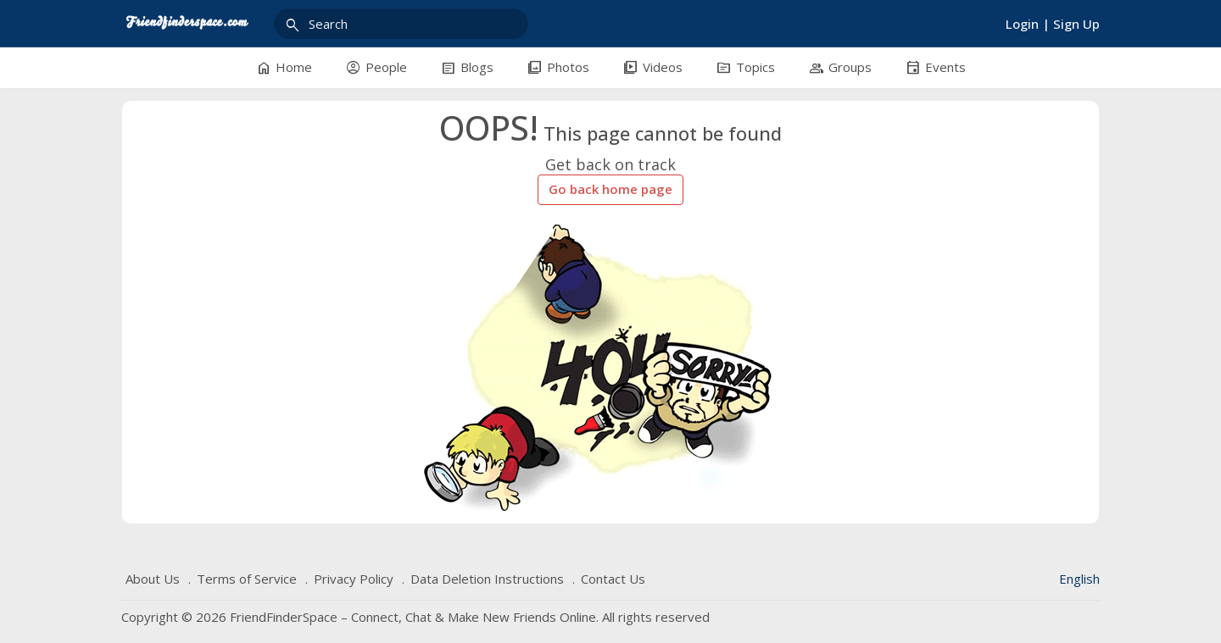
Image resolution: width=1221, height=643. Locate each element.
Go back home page (610, 188)
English (1079, 578)
